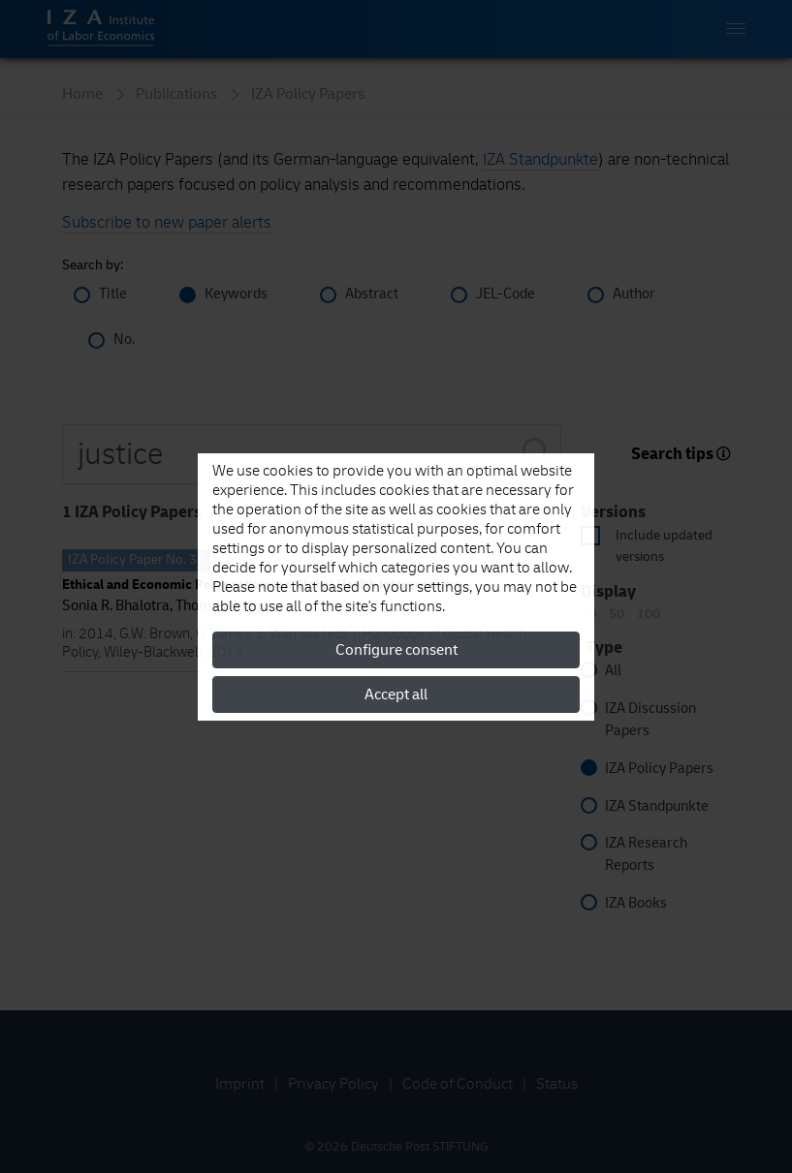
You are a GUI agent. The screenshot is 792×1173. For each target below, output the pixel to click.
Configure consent (396, 650)
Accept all (396, 694)
